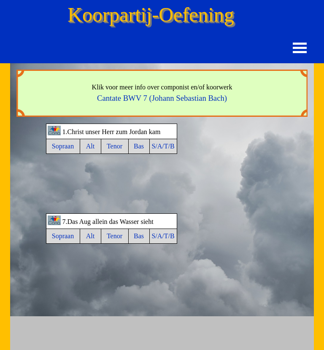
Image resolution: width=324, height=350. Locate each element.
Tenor (114, 146)
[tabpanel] (162, 93)
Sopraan (63, 146)
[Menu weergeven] (299, 48)
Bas (139, 146)
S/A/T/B (162, 146)
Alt (90, 146)
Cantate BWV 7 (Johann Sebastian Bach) (162, 98)
